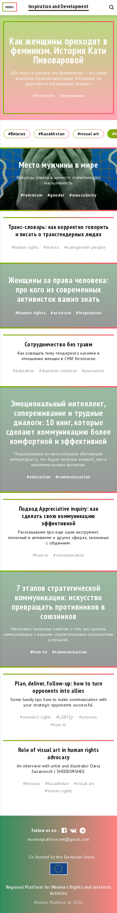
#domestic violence (58, 370)
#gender (56, 195)
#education (23, 370)
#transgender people (85, 247)
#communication (72, 477)
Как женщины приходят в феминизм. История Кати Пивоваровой (58, 50)
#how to (51, 247)
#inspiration (89, 312)
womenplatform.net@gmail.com (58, 839)
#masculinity (82, 195)
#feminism (44, 95)
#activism (61, 312)
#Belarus (16, 133)
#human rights (25, 247)
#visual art (88, 133)
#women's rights (35, 717)
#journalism (93, 370)
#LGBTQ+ (65, 717)
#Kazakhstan (51, 133)
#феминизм (72, 95)
